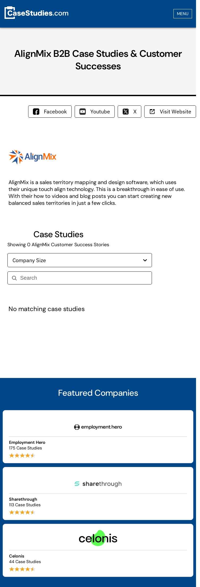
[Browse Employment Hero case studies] (98, 436)
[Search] (83, 278)
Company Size (79, 260)
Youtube (94, 111)
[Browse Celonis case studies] (98, 550)
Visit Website (170, 111)
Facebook (50, 111)
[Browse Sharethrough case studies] (98, 493)
